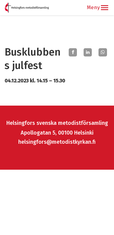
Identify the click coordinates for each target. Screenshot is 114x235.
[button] (104, 8)
